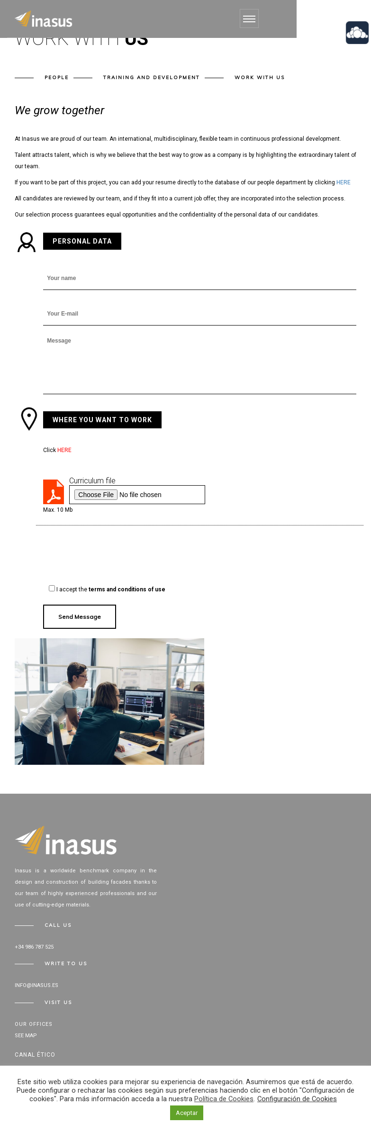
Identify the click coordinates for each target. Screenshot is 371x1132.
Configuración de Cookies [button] (297, 1099)
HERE (343, 182)
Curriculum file (92, 480)
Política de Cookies (223, 1099)
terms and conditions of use (127, 589)
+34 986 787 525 (34, 947)
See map (26, 1035)
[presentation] (115, 555)
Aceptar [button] (187, 1112)
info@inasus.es (36, 985)
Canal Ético (35, 1054)
